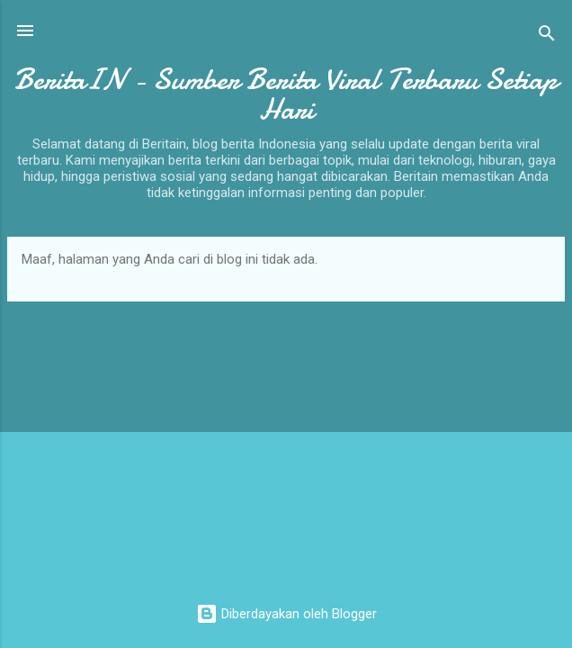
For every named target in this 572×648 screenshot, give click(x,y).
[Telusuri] (547, 36)
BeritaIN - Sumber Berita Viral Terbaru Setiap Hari (286, 94)
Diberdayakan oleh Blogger (286, 614)
